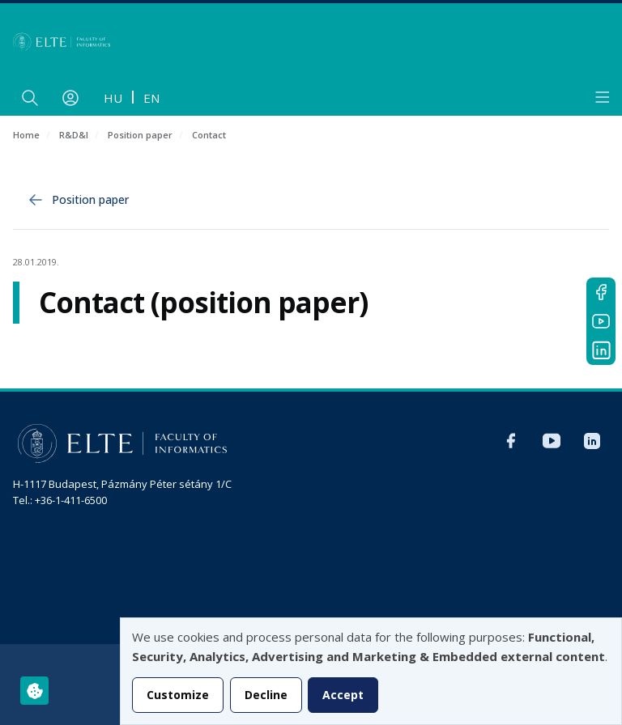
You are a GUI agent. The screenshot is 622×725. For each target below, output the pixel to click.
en (151, 98)
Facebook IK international (601, 292)
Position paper (140, 135)
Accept (343, 694)
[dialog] (371, 671)
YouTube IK (601, 321)
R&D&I (73, 135)
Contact (209, 135)
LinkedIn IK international (601, 350)
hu (113, 98)
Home (26, 135)
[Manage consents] (34, 690)
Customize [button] (178, 694)
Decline (266, 694)
